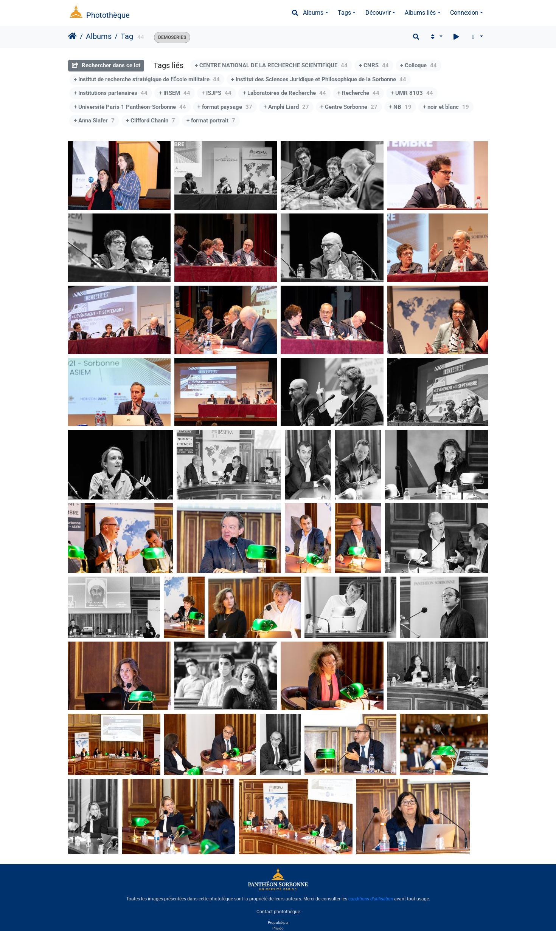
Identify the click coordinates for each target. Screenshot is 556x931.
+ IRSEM (174, 93)
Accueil (72, 36)
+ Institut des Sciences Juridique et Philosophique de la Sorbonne (318, 79)
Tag (127, 36)
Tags (344, 12)
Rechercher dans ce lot (106, 65)
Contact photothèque (278, 911)
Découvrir (378, 12)
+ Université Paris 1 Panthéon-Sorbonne (130, 107)
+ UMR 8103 (412, 93)
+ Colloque (418, 65)
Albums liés (420, 12)
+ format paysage (224, 107)
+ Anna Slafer (94, 120)
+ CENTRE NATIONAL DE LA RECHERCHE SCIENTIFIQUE (271, 65)
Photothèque (108, 15)
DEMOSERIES (172, 37)
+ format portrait (210, 120)
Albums (313, 12)
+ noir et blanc (446, 107)
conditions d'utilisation (370, 899)
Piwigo (278, 928)
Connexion (464, 12)
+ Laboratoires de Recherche (284, 93)
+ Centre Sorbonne (348, 107)
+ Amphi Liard (286, 107)
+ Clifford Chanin (150, 120)
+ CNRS (374, 65)
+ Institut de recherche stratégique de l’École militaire (147, 79)
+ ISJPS (216, 93)
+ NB (400, 107)
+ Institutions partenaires (111, 93)
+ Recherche (358, 93)
